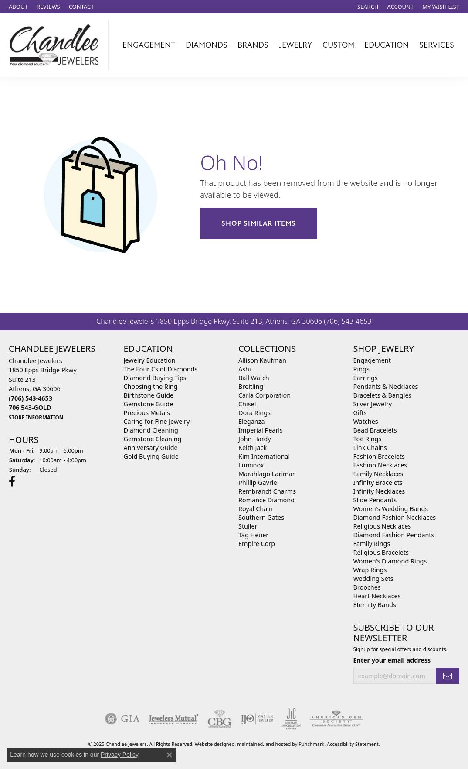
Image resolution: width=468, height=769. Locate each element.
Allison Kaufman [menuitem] (262, 360)
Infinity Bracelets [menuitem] (378, 482)
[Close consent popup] (169, 755)
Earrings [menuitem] (365, 378)
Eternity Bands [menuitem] (374, 605)
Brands (252, 45)
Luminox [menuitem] (251, 465)
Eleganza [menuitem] (251, 421)
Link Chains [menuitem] (370, 447)
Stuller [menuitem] (247, 526)
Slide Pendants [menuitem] (375, 500)
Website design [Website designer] (212, 743)
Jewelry (295, 45)
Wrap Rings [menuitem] (370, 570)
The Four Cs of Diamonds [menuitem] (161, 369)
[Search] (368, 6)
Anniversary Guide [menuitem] (151, 447)
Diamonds (206, 45)
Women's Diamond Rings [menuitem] (390, 561)
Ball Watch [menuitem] (253, 378)
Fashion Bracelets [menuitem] (379, 456)
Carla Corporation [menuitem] (264, 395)
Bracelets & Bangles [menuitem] (382, 395)
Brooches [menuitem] (367, 587)
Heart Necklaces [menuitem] (377, 596)
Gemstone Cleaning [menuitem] (153, 439)
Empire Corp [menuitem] (256, 543)
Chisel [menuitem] (247, 404)
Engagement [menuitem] (372, 360)
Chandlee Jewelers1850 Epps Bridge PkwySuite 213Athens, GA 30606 (43, 389)
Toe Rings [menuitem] (367, 439)
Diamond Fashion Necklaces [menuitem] (394, 517)
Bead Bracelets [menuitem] (375, 430)
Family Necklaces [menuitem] (378, 474)
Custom (338, 45)
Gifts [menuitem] (360, 413)
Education (386, 45)
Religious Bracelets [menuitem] (381, 552)
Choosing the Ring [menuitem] (151, 386)
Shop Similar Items (258, 223)
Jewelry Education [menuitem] (150, 360)
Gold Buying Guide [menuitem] (151, 456)
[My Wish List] (440, 6)
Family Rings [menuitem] (371, 543)
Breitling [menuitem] (250, 386)
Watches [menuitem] (365, 421)
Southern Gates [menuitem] (261, 517)
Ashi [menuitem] (244, 369)
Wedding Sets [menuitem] (373, 578)
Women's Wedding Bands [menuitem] (390, 509)
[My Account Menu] (400, 6)
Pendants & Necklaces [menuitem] (385, 386)
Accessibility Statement (353, 743)
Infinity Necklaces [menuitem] (379, 491)
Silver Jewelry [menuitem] (372, 404)
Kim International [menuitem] (264, 456)
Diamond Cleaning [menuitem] (151, 430)
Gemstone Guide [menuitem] (148, 404)
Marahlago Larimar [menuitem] (266, 474)
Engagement (148, 45)
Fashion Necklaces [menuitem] (380, 465)
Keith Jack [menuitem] (252, 447)
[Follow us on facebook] (12, 481)
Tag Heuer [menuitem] (253, 535)
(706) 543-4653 (348, 321)
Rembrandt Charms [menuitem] (267, 491)
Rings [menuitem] (361, 369)
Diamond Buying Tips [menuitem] (155, 378)
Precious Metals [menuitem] (147, 413)
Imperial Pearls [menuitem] (260, 430)
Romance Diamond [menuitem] (266, 500)
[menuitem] (122, 718)
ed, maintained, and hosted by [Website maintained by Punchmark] (264, 743)
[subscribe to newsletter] (447, 676)
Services (436, 45)
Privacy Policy (119, 754)
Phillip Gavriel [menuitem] (258, 482)
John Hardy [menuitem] (254, 439)
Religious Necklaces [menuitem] (382, 526)
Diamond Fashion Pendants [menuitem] (393, 535)
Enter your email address (392, 660)
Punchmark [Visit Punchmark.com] (311, 743)
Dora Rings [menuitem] (254, 413)
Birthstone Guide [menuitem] (149, 395)
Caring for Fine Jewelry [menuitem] (157, 421)
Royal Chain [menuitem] (255, 509)
